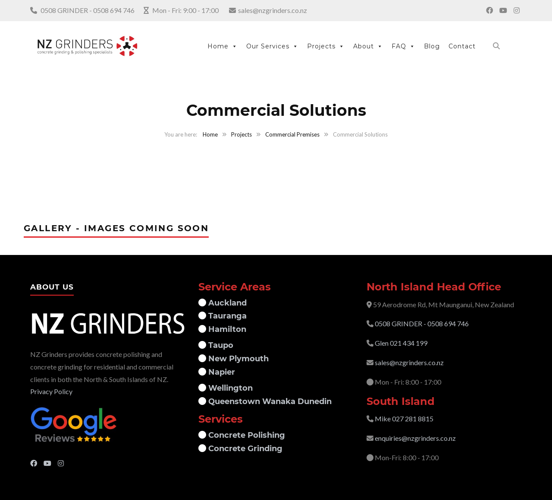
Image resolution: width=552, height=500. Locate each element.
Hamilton (226, 329)
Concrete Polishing (245, 435)
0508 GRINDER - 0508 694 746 (88, 10)
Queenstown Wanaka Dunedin (269, 401)
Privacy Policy (51, 391)
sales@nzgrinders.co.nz (272, 10)
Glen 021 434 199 (401, 343)
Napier (220, 372)
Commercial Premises (292, 134)
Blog (432, 46)
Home (222, 46)
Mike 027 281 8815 (404, 418)
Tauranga (226, 316)
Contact (462, 46)
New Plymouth (237, 358)
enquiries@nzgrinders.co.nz (415, 438)
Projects (326, 46)
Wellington (229, 388)
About (368, 46)
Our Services (272, 46)
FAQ (403, 46)
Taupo (219, 345)
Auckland (226, 303)
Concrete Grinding (244, 448)
